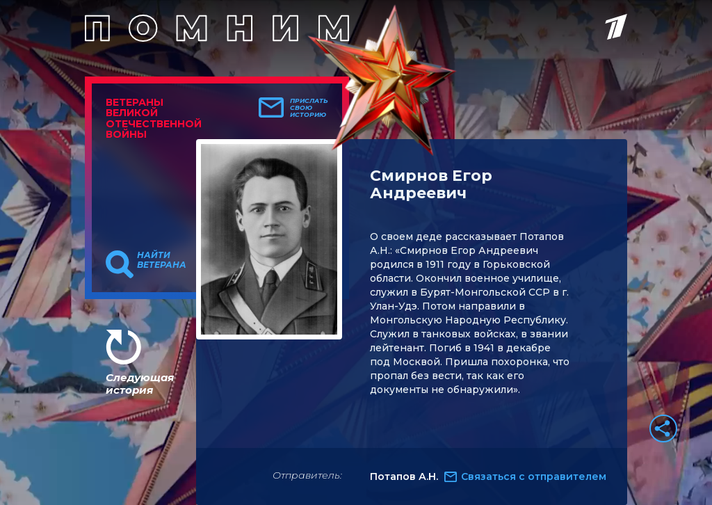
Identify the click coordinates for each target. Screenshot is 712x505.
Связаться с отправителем (533, 476)
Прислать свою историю (309, 107)
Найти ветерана (161, 260)
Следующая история (140, 383)
